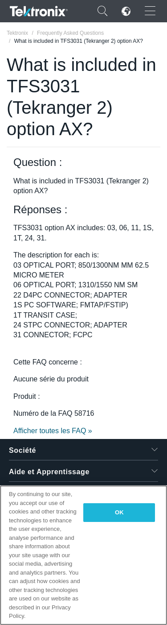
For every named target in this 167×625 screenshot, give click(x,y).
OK (119, 512)
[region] (83, 555)
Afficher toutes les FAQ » (52, 431)
